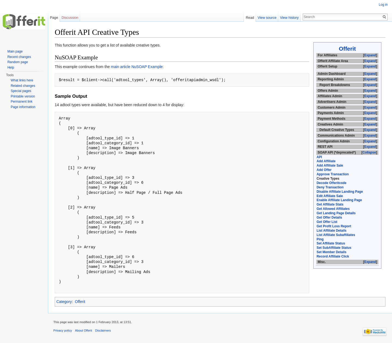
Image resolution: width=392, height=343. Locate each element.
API (319, 157)
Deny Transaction (330, 187)
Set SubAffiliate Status (334, 248)
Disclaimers (103, 330)
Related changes (23, 86)
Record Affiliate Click (333, 256)
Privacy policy (62, 330)
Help (10, 67)
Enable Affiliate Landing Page (339, 200)
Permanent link (21, 101)
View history (289, 18)
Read (250, 18)
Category (64, 301)
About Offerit (83, 330)
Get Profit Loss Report (334, 226)
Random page (17, 62)
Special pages (21, 91)
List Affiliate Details (332, 230)
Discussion (70, 18)
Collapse (369, 152)
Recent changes (19, 57)
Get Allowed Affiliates (333, 209)
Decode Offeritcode (332, 183)
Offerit (347, 48)
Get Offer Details (329, 217)
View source (267, 18)
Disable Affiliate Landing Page (340, 192)
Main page (15, 51)
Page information (23, 107)
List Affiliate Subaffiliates (336, 235)
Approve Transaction (333, 174)
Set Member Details (332, 252)
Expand (370, 55)
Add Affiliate (326, 161)
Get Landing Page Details (336, 213)
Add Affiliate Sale (330, 165)
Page (54, 18)
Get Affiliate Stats (330, 204)
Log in (383, 5)
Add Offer (324, 170)
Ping (320, 239)
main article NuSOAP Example (137, 67)
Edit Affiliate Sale (330, 196)
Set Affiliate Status (331, 243)
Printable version (23, 96)
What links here (22, 80)
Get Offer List (327, 222)
